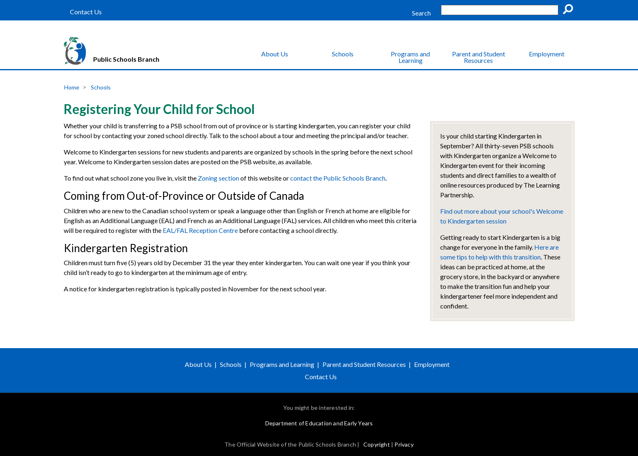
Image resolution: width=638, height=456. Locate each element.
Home (71, 87)
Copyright (376, 444)
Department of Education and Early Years (319, 423)
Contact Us (86, 12)
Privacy (403, 444)
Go (570, 10)
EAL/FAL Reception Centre (200, 230)
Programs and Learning (410, 57)
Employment (546, 54)
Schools (343, 54)
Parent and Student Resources (478, 57)
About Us (274, 54)
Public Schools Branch (126, 59)
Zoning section (218, 178)
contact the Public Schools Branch (337, 178)
